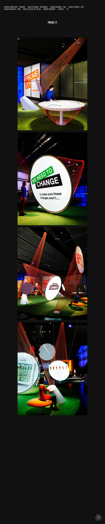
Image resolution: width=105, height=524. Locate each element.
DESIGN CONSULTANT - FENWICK (14, 7)
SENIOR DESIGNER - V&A (58, 7)
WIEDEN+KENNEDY (49, 9)
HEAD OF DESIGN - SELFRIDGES (38, 7)
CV (67, 9)
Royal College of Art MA (32, 9)
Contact (61, 9)
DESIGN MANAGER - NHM (12, 9)
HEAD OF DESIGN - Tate (76, 7)
